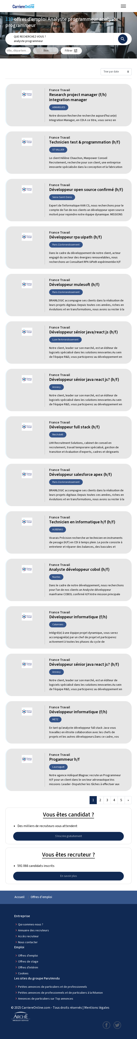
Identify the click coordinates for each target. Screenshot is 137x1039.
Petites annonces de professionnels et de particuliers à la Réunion (60, 993)
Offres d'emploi (41, 897)
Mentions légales (96, 1007)
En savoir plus (68, 876)
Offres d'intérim (28, 967)
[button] (71, 50)
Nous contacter (28, 942)
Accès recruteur (28, 936)
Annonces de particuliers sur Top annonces (45, 999)
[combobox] (62, 41)
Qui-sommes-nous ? (30, 924)
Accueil (19, 897)
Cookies (23, 973)
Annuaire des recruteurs (33, 930)
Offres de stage (28, 962)
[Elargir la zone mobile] (46, 50)
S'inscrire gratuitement (68, 836)
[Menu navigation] (123, 6)
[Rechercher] (122, 39)
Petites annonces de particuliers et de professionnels (52, 987)
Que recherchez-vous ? (30, 37)
